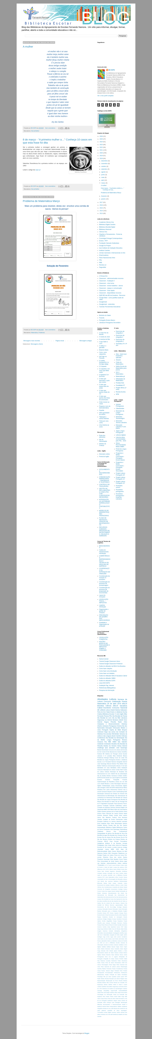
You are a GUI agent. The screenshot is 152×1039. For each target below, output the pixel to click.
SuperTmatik (114, 990)
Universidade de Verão (107, 861)
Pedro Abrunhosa (122, 960)
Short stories (123, 815)
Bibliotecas (119, 827)
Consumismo (114, 889)
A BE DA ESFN (110, 787)
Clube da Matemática (119, 363)
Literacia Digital (120, 807)
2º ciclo (109, 865)
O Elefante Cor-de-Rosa (104, 375)
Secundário (109, 986)
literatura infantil (118, 720)
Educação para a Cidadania (109, 911)
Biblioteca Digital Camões (107, 224)
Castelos (112, 885)
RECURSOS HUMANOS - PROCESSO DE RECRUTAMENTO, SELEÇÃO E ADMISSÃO (104, 531)
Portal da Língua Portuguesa (121, 449)
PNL (100, 260)
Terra (104, 996)
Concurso (107, 701)
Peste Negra (112, 964)
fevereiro (104, 196)
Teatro (120, 722)
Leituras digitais (121, 435)
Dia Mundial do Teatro (108, 801)
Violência (104, 765)
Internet (125, 761)
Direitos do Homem (109, 746)
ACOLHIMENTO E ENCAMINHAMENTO (104, 472)
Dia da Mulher (35, 131)
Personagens (105, 964)
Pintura (99, 813)
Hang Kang (100, 929)
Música (125, 756)
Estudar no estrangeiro (115, 917)
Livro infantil (100, 783)
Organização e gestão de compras (103, 611)
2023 (101, 144)
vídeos (119, 863)
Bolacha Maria (103, 350)
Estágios (109, 919)
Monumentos (100, 952)
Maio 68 (124, 849)
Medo (121, 948)
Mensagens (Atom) (37, 344)
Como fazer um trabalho (106, 673)
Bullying (112, 757)
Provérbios (124, 974)
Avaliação (124, 767)
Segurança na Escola (118, 986)
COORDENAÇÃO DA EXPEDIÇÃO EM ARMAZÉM (104, 571)
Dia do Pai (124, 837)
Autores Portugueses (120, 405)
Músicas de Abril (122, 851)
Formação (113, 923)
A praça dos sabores (118, 867)
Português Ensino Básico (107, 320)
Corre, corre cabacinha (103, 353)
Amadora (100, 789)
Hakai (125, 927)
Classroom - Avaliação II (106, 281)
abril (102, 180)
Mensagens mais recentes (31, 341)
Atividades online (115, 767)
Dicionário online (104, 454)
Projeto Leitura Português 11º (120, 478)
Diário (125, 905)
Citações (109, 791)
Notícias (117, 954)
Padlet (125, 958)
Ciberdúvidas (120, 408)
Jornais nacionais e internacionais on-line (112, 253)
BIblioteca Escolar (108, 714)
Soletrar (125, 988)
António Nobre (123, 873)
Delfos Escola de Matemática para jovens (121, 368)
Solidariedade (106, 785)
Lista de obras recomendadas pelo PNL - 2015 (121, 439)
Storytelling (106, 990)
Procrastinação (109, 972)
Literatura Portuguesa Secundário (109, 322)
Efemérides (115, 734)
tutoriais (99, 1016)
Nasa (112, 954)
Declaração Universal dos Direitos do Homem (111, 793)
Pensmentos (118, 962)
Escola (99, 915)
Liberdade (100, 849)
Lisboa (107, 849)
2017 (101, 202)
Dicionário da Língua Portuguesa (120, 412)
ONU (109, 853)
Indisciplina (117, 931)
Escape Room (123, 913)
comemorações (111, 765)
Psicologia (100, 976)
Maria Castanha (115, 948)
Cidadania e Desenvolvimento (108, 724)
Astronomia (113, 789)
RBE (100, 262)
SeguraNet (102, 267)
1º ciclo (117, 714)
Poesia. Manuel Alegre (107, 970)
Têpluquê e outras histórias (104, 417)
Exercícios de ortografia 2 (120, 336)
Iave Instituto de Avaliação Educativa (110, 248)
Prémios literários (102, 815)
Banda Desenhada (102, 750)
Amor (125, 720)
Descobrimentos (112, 893)
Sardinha (104, 986)
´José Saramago (121, 748)
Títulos (111, 996)
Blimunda (99, 883)
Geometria (124, 925)
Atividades (102, 699)
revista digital (107, 1012)
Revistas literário (101, 982)
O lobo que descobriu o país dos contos (104, 380)
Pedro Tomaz (101, 962)
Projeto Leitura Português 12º (120, 482)
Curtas (103, 891)
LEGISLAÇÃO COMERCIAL (103, 638)
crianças (109, 1002)
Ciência (108, 706)
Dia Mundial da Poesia (119, 716)
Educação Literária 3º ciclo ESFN (121, 426)
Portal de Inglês (104, 456)
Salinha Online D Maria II (115, 984)
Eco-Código (113, 907)
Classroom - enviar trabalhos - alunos (111, 285)
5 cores (113, 865)
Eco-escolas (107, 734)
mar (117, 732)
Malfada (109, 946)
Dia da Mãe (116, 718)
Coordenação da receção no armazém (104, 577)
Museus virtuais (118, 952)
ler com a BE (110, 1008)
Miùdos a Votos (122, 950)
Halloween (123, 710)
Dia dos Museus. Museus (117, 903)
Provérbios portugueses (120, 490)
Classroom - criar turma (106, 283)
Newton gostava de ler (108, 811)
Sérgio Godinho (110, 992)
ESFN (99, 777)
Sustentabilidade (123, 990)
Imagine (99, 931)
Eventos (99, 779)
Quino (122, 976)
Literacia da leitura (108, 944)
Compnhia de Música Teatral (119, 887)
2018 (101, 158)
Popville (101, 410)
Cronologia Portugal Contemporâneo (110, 238)
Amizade (99, 873)
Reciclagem (117, 783)
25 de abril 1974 (114, 704)
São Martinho (106, 817)
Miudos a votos (109, 783)
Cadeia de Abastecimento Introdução (104, 551)
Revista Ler (102, 265)
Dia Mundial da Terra (118, 833)
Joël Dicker (121, 939)
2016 (101, 205)
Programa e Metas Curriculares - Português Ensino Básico (120, 456)
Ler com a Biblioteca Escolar (111, 942)
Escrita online (118, 915)
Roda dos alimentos (102, 436)
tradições (103, 823)
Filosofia (113, 722)
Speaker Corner (118, 859)
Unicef (115, 996)
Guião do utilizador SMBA (107, 678)
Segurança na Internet (104, 720)
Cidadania (100, 831)
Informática (100, 933)
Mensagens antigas (85, 341)
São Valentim (122, 742)
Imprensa (105, 931)
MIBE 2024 (107, 809)
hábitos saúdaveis (122, 1006)
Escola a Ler (101, 761)
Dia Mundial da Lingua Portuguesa (107, 799)
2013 (101, 213)
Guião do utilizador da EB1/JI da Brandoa (112, 666)
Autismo (125, 879)
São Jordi (103, 992)
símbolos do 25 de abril (107, 1014)
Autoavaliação (101, 827)
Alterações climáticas (121, 871)
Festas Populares (118, 921)
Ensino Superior (114, 913)
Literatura (124, 718)
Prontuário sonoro (119, 486)
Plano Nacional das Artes (107, 258)
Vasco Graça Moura (102, 998)
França (99, 925)
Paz (105, 742)
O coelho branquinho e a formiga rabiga (104, 362)
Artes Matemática (109, 877)
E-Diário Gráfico (122, 775)
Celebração (116, 701)
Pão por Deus (107, 976)
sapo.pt (37, 170)
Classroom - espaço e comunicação (110, 288)
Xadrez (117, 861)
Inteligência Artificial (103, 843)
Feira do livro (101, 712)
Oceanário (115, 853)
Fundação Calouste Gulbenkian (109, 243)
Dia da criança (106, 837)
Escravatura (112, 915)
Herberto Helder (108, 929)
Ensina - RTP (103, 241)
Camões (118, 736)
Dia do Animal (106, 903)
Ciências (124, 736)
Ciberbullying (123, 829)
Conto (114, 791)
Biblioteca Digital (111, 827)
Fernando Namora (110, 761)
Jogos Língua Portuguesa (120, 431)
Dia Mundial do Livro (104, 718)
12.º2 (105, 865)
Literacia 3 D (101, 756)
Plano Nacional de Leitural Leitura (110, 966)
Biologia (106, 757)
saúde (118, 1012)
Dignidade (104, 803)
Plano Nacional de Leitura (110, 813)
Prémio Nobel (123, 813)
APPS (107, 869)
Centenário (107, 744)
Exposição (111, 803)
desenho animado (121, 821)
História (117, 710)
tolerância (115, 1014)
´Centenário (100, 865)
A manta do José (104, 337)
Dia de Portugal (120, 801)
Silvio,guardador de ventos (104, 413)
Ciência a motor (119, 885)
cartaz (119, 1000)
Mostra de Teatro (109, 952)
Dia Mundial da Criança (120, 797)
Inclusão (111, 931)
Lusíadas (109, 756)
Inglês (122, 714)
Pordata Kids (120, 383)
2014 (101, 211)
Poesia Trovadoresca (117, 968)
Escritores (107, 708)
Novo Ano (108, 956)
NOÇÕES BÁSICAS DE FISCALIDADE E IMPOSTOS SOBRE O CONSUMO (104, 646)
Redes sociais (113, 815)
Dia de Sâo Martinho (113, 901)
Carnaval (104, 791)
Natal (108, 712)
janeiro (103, 199)
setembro (104, 169)
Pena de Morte (109, 962)
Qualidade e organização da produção (104, 624)
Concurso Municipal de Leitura (106, 769)
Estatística (105, 917)
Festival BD (100, 754)
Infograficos (124, 931)
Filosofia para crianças (103, 923)
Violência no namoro (109, 821)
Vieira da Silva (111, 998)
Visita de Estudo (119, 998)
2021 (101, 150)
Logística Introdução (102, 606)
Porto (121, 970)
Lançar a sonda (112, 847)
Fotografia (116, 779)
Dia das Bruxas (115, 837)
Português (105, 730)
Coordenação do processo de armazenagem (104, 583)
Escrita (103, 777)
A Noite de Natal (107, 867)
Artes (125, 722)
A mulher (28, 46)
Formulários (123, 841)
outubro (104, 166)
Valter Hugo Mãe (122, 996)
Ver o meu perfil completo (105, 96)
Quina (118, 976)
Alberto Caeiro (112, 869)
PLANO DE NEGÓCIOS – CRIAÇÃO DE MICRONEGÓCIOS (104, 521)
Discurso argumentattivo (116, 905)
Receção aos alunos (114, 978)
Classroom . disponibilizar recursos (110, 293)
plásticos (104, 1010)
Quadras (114, 976)
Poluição (117, 970)
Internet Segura (103, 722)
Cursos (99, 891)
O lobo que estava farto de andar (104, 386)
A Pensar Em (103, 276)
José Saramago (102, 763)
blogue (115, 1000)
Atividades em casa (103, 767)
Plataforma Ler (122, 853)
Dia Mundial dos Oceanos (115, 835)
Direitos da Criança (102, 444)
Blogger (86, 1033)
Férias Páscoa (105, 925)
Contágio (120, 889)
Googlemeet (103, 302)
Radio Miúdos (100, 978)
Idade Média (124, 929)
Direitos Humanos (111, 775)
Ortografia (105, 958)
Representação (101, 980)
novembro (104, 163)
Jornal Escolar (122, 754)
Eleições (120, 911)
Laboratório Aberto (105, 941)
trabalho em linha (122, 1014)
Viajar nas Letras (109, 732)
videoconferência (111, 863)
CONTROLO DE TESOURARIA (104, 485)
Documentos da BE (103, 907)
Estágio (105, 919)
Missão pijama (113, 950)
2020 (101, 153)
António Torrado (108, 825)
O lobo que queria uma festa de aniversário (104, 398)
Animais (105, 873)
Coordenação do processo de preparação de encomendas (104, 590)
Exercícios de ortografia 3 (120, 332)
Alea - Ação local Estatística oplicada (121, 355)
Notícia (105, 853)
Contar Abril (119, 769)
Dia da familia (101, 775)
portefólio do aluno (113, 1010)
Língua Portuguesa (113, 740)
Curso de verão (119, 757)
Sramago (99, 990)
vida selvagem (101, 787)
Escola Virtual (104, 915)
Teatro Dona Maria (122, 992)
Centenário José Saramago (111, 829)
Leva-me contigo (122, 847)
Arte (115, 825)
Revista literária (123, 980)
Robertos (105, 857)
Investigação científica (118, 933)
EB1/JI (106, 841)
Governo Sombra (102, 927)
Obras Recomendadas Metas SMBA (121, 444)
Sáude (99, 992)
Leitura (112, 699)
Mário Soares (112, 851)
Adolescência (119, 787)
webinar (125, 863)
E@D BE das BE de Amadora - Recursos (112, 295)
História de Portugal (111, 754)
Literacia (112, 807)
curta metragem (116, 1002)
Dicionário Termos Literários (121, 421)
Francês (101, 318)
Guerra (118, 927)
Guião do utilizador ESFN (107, 680)
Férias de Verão (113, 925)
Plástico (104, 968)
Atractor (118, 360)
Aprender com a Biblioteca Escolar (117, 875)
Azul (98, 881)
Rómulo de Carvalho (119, 982)
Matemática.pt (120, 376)
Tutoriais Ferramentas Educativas (109, 307)
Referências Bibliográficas (107, 688)
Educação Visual (117, 909)
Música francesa (106, 954)
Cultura (125, 889)
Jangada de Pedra (115, 934)
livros (98, 823)
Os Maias (111, 958)
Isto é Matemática (119, 373)
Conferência (101, 738)
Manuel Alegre (115, 946)
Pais (98, 960)
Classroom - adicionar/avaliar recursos (111, 278)
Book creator (112, 883)
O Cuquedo (102, 366)
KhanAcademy (103, 255)
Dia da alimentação (121, 773)
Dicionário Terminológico (120, 417)
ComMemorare (108, 887)
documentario (106, 1004)
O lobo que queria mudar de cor (104, 392)
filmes (108, 1006)
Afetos (125, 787)
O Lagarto (115, 956)
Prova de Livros (119, 855)
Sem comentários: (50, 128)
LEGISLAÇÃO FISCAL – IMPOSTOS (103, 601)
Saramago (107, 859)
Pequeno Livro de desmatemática (104, 407)
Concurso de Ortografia (103, 889)
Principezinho (100, 972)
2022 (101, 147)
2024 (101, 142)
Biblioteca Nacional (105, 229)
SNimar (105, 984)
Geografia (119, 761)
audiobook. (110, 1000)
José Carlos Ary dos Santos (104, 939)
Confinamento (123, 831)
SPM (117, 394)
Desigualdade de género (104, 833)
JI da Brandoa (116, 843)
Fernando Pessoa (103, 716)
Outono (117, 958)
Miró (107, 950)
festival (104, 1006)
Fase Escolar (114, 841)
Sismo (99, 817)
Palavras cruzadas (105, 960)
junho (103, 175)
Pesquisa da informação (106, 690)
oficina (121, 861)
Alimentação (118, 823)
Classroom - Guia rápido (107, 290)
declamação (124, 1002)
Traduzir (114, 817)
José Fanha (115, 939)
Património (114, 960)
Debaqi (117, 891)
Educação (109, 728)
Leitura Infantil (110, 710)
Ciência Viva (103, 232)
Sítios (115, 992)
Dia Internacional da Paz (110, 897)
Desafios (114, 744)
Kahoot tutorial (103, 659)
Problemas (42, 332)
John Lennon (117, 937)
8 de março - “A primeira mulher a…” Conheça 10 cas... (112, 189)
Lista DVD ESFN (104, 683)
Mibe (125, 714)
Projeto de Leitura (108, 855)
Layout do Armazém (102, 596)
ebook (114, 736)
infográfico (100, 1008)
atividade (112, 748)
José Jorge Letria (110, 845)
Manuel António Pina (113, 763)
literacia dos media (118, 1008)
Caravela (120, 883)
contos (113, 785)
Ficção (125, 921)
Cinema (119, 726)
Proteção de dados (115, 974)
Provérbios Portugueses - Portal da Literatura (120, 496)
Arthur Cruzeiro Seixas (121, 877)
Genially (119, 925)
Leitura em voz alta (121, 781)
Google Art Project (105, 245)
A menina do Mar (104, 339)
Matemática (34, 332)
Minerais (103, 950)
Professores (117, 972)
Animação (109, 873)
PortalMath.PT (120, 385)
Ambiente (100, 744)
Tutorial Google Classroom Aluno (109, 661)
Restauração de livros (112, 980)
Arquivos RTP (101, 877)
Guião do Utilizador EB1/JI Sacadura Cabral (113, 676)
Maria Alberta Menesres (103, 948)
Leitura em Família (122, 941)
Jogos (111, 937)
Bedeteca (116, 881)
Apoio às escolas (102, 875)
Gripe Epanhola (111, 927)
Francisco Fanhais (122, 923)
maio (103, 177)
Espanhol (124, 915)
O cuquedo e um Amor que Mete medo (104, 370)
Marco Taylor (123, 946)
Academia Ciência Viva (106, 222)
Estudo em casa (110, 777)
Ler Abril (99, 942)
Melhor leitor (123, 763)
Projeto (107, 974)
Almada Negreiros (110, 871)
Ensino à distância (116, 712)
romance (114, 1012)
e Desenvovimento (116, 1004)
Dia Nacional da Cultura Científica (117, 752)
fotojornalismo (113, 1006)
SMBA (114, 742)
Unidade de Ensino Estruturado (113, 819)
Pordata (99, 855)
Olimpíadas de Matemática (120, 379)
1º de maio (124, 765)
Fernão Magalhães (107, 921)
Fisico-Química (118, 803)
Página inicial (60, 341)
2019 (101, 155)
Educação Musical (107, 909)
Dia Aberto (121, 893)
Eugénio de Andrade (121, 777)
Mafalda (104, 946)
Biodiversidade (123, 881)
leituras (118, 765)
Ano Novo (116, 873)
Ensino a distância (121, 759)
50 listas (118, 865)
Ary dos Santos (122, 825)
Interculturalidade (107, 933)
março (103, 183)
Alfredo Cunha (120, 869)
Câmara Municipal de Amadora (114, 771)
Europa (114, 919)
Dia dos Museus (102, 839)
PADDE (121, 958)
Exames (107, 779)
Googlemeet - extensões (107, 304)
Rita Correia (110, 982)
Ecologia (119, 907)
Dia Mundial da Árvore (108, 899)
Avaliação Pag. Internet (106, 685)
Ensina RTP (106, 913)
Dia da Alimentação (103, 440)
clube (104, 1002)
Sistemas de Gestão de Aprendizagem (112, 988)
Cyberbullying (120, 791)
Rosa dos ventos (116, 857)
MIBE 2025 (115, 849)
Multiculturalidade (102, 851)
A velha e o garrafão (102, 346)
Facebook (119, 919)
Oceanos (100, 742)
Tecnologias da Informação (104, 994)
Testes (107, 996)
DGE (125, 791)
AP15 (104, 869)
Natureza (100, 853)
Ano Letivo (106, 789)
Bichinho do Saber (105, 315)
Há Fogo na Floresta (103, 357)
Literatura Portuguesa (109, 726)
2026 (101, 136)
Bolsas (105, 883)
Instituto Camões (104, 250)
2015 (101, 208)
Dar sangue (108, 891)
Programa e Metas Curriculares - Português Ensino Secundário (120, 467)
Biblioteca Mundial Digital (107, 227)
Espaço (99, 917)
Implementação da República (106, 781)
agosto (103, 172)
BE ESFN (112, 70)
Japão (121, 934)
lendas (104, 1008)
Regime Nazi (123, 978)
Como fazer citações (105, 668)
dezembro (104, 161)
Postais (125, 970)
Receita (107, 978)
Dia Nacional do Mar (119, 899)
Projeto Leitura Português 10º (120, 474)
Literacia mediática (119, 944)
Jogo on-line (106, 937)
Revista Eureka (121, 392)
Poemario (109, 968)
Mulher (99, 765)
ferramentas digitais (121, 785)
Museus (124, 740)
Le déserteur (114, 941)
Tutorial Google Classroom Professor (111, 664)
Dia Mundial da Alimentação (115, 738)
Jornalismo (124, 937)
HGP (122, 927)
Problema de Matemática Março (41, 201)
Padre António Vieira (121, 811)
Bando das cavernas (107, 881)
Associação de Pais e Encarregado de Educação (110, 879)
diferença (99, 1004)
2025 (101, 139)
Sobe (111, 859)
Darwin (113, 891)
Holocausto (116, 728)
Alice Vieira (110, 823)
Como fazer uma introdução (108, 671)
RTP (126, 976)
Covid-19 (104, 752)
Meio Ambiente (117, 756)
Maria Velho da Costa (117, 809)
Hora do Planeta (116, 929)
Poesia (124, 701)
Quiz (106, 748)
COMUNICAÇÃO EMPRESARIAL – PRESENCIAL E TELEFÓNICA (104, 479)
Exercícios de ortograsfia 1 (120, 340)
